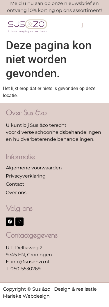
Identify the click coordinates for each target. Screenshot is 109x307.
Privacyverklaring (26, 176)
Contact (15, 184)
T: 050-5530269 (23, 268)
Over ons (16, 192)
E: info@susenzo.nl (27, 261)
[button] (82, 25)
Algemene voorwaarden (34, 168)
